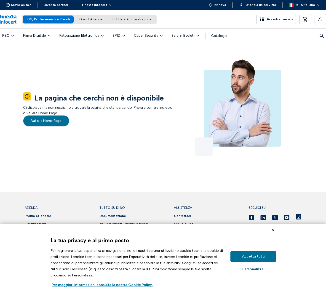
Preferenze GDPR (253, 269)
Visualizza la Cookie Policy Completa (102, 285)
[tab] (48, 19)
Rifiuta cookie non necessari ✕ (272, 230)
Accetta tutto (253, 256)
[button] (18, 5)
